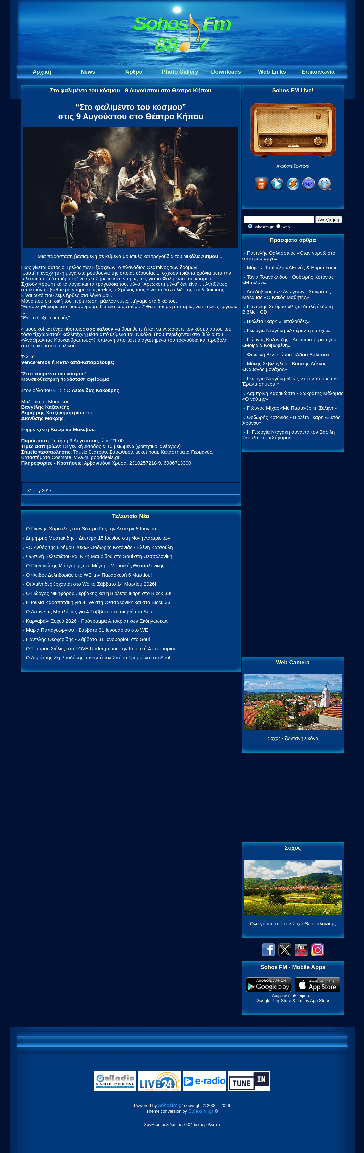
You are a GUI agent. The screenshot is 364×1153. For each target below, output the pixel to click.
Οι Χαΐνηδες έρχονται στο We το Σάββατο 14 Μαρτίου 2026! (91, 584)
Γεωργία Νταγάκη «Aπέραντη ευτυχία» (289, 330)
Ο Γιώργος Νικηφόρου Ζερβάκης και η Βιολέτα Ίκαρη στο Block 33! (99, 593)
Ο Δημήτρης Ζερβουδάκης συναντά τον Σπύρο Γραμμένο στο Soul (98, 657)
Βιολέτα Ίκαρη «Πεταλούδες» (278, 321)
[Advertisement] (293, 554)
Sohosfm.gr (170, 1105)
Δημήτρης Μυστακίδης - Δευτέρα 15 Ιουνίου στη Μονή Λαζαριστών (98, 538)
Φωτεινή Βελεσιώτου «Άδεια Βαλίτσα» (288, 354)
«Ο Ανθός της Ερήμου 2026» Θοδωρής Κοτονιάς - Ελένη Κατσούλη (99, 547)
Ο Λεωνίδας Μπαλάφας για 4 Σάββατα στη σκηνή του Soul (90, 611)
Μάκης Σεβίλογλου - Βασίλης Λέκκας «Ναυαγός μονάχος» (284, 366)
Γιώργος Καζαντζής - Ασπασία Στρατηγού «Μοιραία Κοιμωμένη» (289, 342)
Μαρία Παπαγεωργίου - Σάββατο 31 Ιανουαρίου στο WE (87, 630)
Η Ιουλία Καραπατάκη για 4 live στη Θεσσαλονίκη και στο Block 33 (98, 602)
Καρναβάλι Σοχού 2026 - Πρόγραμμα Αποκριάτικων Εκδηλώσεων (97, 621)
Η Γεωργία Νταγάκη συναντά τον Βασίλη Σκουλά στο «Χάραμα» (288, 434)
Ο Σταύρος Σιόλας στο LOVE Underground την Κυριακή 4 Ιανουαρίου (101, 648)
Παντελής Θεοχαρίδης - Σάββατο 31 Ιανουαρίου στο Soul (88, 639)
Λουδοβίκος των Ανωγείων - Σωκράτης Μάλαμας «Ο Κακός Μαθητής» (286, 294)
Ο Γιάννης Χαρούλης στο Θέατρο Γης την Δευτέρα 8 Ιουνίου (91, 528)
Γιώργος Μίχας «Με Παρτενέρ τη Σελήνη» (292, 408)
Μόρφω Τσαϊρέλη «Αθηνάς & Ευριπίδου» (291, 267)
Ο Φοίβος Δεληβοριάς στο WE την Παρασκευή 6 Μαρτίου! (89, 574)
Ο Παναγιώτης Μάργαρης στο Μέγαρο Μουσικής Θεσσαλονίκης (95, 565)
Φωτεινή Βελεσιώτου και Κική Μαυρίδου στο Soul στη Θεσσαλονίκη (99, 556)
